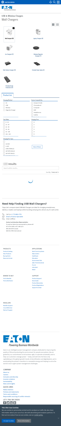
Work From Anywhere (38, 251)
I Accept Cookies (8, 421)
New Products (7, 253)
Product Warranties (37, 283)
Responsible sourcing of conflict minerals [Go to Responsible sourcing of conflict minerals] (16, 396)
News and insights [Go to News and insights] (9, 384)
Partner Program (7, 310)
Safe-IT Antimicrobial (38, 263)
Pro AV (34, 265)
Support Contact (36, 287)
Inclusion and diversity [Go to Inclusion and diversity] (10, 377)
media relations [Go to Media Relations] (8, 390)
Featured (55, 172)
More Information (24, 421)
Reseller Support (8, 305)
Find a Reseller (7, 278)
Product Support (36, 278)
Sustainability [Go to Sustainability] (7, 381)
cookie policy (38, 415)
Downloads (35, 281)
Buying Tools (6, 256)
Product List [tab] (7, 95)
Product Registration (38, 285)
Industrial (35, 267)
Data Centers (35, 253)
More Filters (37, 147)
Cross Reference (7, 308)
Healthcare (35, 256)
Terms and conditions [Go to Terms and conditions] (10, 394)
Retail (33, 269)
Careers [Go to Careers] (5, 375)
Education (35, 258)
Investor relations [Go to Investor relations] (9, 379)
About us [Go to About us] (6, 372)
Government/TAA (37, 260)
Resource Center (7, 258)
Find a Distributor (8, 281)
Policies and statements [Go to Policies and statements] (11, 392)
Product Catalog (7, 251)
